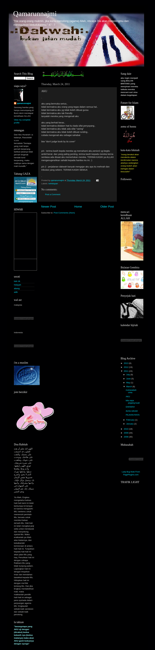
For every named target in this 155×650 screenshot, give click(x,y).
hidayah (17, 285)
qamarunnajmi (24, 103)
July (128, 374)
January (130, 424)
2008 (126, 437)
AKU (128, 396)
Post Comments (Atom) (64, 213)
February (130, 420)
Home (78, 206)
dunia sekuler (132, 411)
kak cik (17, 281)
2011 (126, 371)
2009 (126, 433)
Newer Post (48, 206)
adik (16, 292)
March (129, 386)
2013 (126, 363)
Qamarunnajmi (35, 14)
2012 (126, 367)
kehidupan (53, 183)
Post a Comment (52, 194)
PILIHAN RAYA (133, 415)
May (128, 382)
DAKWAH (130, 407)
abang (17, 288)
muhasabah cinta (131, 391)
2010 (126, 429)
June (128, 379)
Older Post (107, 206)
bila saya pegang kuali (133, 401)
